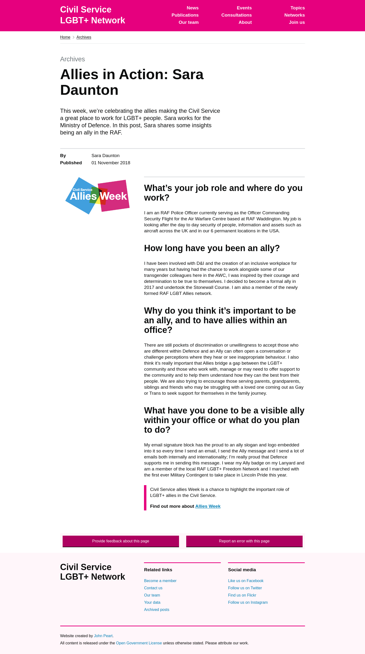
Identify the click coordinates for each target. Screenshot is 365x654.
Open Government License (139, 643)
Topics (298, 7)
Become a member (160, 581)
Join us (297, 22)
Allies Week (208, 506)
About (245, 22)
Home (65, 37)
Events (244, 7)
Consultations (236, 15)
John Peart (103, 636)
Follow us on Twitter (245, 588)
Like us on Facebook (245, 581)
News (193, 7)
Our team (189, 22)
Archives (84, 37)
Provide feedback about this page (120, 541)
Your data (152, 602)
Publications (185, 15)
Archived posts (156, 610)
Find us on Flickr (242, 595)
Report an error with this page (244, 541)
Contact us (153, 588)
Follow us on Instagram (248, 602)
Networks (294, 15)
